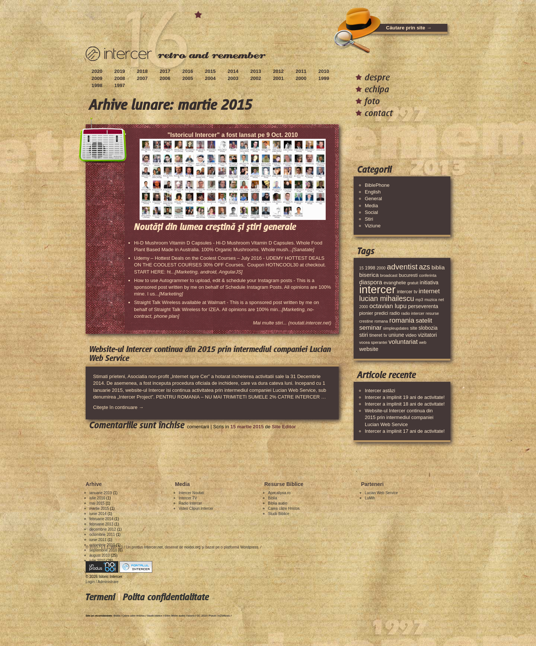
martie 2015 (99, 508)
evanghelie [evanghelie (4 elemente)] (394, 282)
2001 (278, 78)
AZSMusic (224, 615)
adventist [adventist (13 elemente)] (402, 266)
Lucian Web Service (381, 493)
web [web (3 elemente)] (423, 342)
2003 (233, 78)
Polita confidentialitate (166, 597)
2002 (255, 78)
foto (372, 101)
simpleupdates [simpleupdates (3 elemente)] (396, 328)
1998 (97, 85)
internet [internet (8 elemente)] (429, 291)
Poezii (212, 615)
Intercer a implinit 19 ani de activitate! (405, 397)
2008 (119, 78)
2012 (278, 71)
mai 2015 (97, 503)
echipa (377, 89)
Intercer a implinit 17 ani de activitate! (405, 431)
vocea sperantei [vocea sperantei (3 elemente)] (373, 342)
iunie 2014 (97, 514)
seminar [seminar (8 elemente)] (370, 327)
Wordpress (249, 547)
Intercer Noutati (191, 493)
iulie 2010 (97, 561)
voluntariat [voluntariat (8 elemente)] (403, 341)
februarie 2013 (101, 524)
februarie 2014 (101, 519)
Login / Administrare (102, 582)
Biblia (272, 498)
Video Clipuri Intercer (196, 508)
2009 (97, 78)
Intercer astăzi (380, 390)
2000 (301, 78)
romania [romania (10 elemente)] (401, 320)
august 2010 (99, 555)
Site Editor (284, 426)
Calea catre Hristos (133, 615)
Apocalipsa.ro (279, 493)
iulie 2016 (97, 498)
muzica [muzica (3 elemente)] (430, 299)
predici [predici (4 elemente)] (381, 313)
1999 (323, 78)
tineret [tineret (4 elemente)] (375, 335)
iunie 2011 (97, 540)
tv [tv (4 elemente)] (385, 335)
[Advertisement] (221, 452)
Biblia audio (277, 503)
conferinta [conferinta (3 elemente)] (428, 275)
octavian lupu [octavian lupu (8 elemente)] (387, 306)
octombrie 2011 (102, 535)
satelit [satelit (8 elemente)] (424, 320)
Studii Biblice (278, 514)
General (373, 198)
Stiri (369, 219)
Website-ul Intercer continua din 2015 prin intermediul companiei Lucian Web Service (399, 417)
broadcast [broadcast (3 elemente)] (389, 275)
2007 (142, 78)
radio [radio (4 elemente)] (394, 313)
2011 (301, 71)
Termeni (100, 597)
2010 (323, 71)
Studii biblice (155, 615)
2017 (165, 71)
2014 (233, 71)
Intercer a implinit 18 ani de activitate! (405, 404)
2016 (187, 71)
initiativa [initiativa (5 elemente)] (429, 282)
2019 (119, 71)
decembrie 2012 (102, 529)
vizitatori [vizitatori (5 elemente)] (427, 335)
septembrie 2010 (103, 550)
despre (377, 77)
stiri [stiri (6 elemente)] (363, 335)
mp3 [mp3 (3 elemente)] (419, 299)
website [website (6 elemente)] (369, 349)
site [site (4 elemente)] (413, 328)
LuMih (370, 498)
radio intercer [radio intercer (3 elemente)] (412, 313)
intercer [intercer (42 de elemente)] (377, 289)
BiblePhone (377, 185)
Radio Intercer (190, 503)
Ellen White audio (175, 615)
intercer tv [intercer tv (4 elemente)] (407, 291)
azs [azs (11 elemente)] (424, 267)
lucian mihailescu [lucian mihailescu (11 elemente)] (386, 298)
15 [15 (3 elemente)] (361, 268)
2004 (210, 78)
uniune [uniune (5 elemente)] (396, 335)
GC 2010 (202, 615)
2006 (165, 78)
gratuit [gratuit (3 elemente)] (412, 283)
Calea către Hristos (284, 508)
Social (371, 212)
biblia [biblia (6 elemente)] (437, 267)
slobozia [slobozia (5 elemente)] (427, 328)
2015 (210, 71)
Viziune (372, 225)
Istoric (191, 615)
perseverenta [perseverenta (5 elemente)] (423, 306)
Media (371, 205)
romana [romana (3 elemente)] (381, 321)
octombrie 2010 (102, 545)
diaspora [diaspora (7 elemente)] (370, 282)
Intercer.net (153, 547)
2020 (97, 71)
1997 (119, 85)
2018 (142, 71)
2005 (187, 78)
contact (379, 113)
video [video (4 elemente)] (411, 335)
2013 (255, 71)
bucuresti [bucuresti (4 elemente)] (408, 275)
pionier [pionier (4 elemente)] (366, 313)
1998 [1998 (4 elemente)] (370, 268)
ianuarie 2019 (100, 493)
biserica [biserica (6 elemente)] (369, 275)
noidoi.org (192, 547)
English (373, 192)
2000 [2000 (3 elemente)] (381, 268)
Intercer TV (188, 498)
